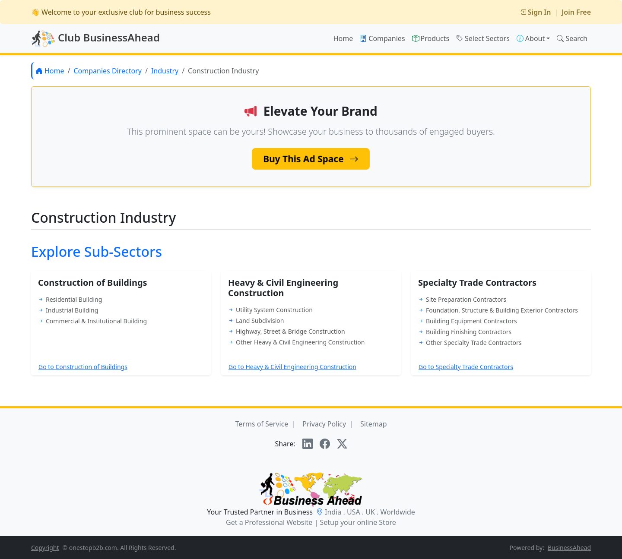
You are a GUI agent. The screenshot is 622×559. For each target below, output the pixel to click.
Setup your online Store (358, 522)
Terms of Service (261, 424)
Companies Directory (107, 71)
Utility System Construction (274, 310)
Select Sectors (483, 38)
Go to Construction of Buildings (82, 367)
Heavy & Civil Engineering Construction (283, 288)
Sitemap (373, 424)
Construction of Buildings (92, 282)
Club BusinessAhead (95, 38)
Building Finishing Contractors (468, 332)
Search (572, 38)
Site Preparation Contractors (466, 299)
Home (343, 38)
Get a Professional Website (269, 522)
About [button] (531, 38)
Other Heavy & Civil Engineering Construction (300, 342)
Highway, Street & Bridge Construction (290, 331)
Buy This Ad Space (311, 158)
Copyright (45, 547)
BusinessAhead (569, 547)
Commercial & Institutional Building (96, 321)
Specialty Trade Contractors (477, 282)
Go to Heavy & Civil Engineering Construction (292, 367)
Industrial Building (72, 310)
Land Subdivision (260, 320)
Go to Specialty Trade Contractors (466, 367)
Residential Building (74, 299)
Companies (382, 38)
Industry (164, 71)
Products (431, 38)
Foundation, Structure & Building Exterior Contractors (502, 310)
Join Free (576, 12)
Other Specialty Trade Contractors (473, 342)
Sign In (535, 12)
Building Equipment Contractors (471, 321)
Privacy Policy (324, 424)
